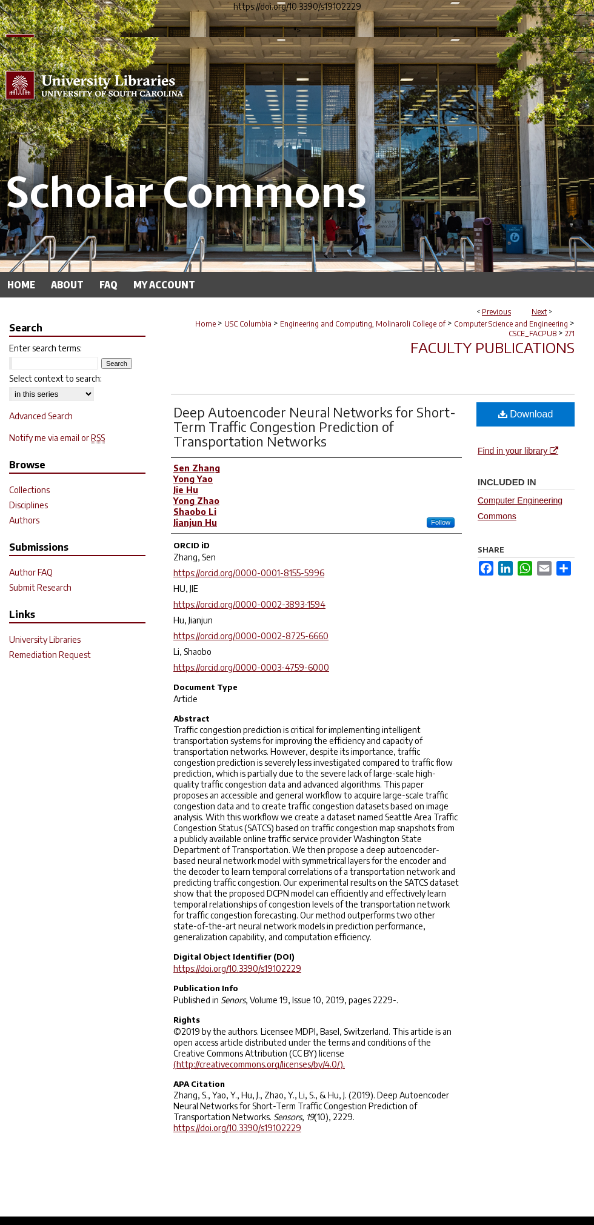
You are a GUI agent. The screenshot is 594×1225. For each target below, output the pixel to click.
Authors (24, 520)
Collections (29, 490)
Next (539, 311)
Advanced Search (41, 416)
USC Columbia (248, 323)
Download (525, 414)
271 (570, 333)
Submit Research (40, 587)
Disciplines (28, 505)
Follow (440, 522)
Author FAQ (31, 572)
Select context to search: (55, 378)
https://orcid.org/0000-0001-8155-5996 (248, 573)
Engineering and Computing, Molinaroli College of (363, 323)
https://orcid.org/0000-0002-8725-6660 (251, 636)
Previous (496, 311)
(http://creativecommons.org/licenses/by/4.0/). (259, 1064)
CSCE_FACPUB (532, 333)
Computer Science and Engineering (511, 323)
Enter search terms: (45, 348)
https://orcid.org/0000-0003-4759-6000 (251, 667)
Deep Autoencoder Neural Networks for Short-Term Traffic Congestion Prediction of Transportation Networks (314, 426)
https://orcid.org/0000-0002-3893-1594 (249, 604)
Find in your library (518, 451)
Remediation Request (50, 654)
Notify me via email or (57, 438)
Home (205, 323)
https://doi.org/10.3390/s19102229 (237, 968)
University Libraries (45, 639)
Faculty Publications (492, 347)
